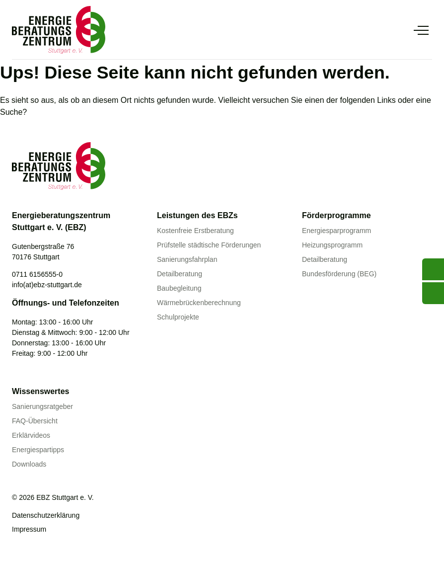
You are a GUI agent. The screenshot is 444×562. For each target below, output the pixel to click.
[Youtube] (18, 540)
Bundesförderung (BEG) (339, 274)
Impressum (29, 529)
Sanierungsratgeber (42, 406)
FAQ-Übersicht (35, 421)
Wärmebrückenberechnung (199, 303)
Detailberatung (179, 274)
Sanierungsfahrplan (187, 259)
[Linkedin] (59, 540)
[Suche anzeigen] (399, 30)
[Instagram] (79, 540)
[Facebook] (38, 540)
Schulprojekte (178, 317)
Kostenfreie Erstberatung (195, 231)
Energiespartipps (38, 450)
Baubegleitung (179, 288)
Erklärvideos (31, 435)
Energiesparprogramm (336, 231)
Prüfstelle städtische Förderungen (209, 245)
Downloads (29, 464)
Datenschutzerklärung (45, 515)
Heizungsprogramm (332, 245)
